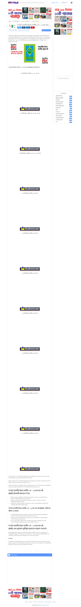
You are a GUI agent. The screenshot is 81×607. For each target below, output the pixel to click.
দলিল (57, 109)
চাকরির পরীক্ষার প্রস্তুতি (60, 105)
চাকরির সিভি (58, 107)
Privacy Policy (41, 601)
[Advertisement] (63, 56)
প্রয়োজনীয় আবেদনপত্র (60, 113)
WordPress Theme (59, 101)
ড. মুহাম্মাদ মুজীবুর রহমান (24, 30)
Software (58, 99)
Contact (54, 601)
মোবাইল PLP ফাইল (59, 119)
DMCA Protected (48, 601)
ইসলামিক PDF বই (13, 30)
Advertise (35, 601)
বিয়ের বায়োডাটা (59, 115)
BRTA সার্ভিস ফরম (59, 95)
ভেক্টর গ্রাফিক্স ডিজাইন (60, 117)
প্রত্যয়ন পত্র (58, 111)
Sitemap (30, 601)
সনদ (56, 121)
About (26, 601)
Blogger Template (59, 97)
